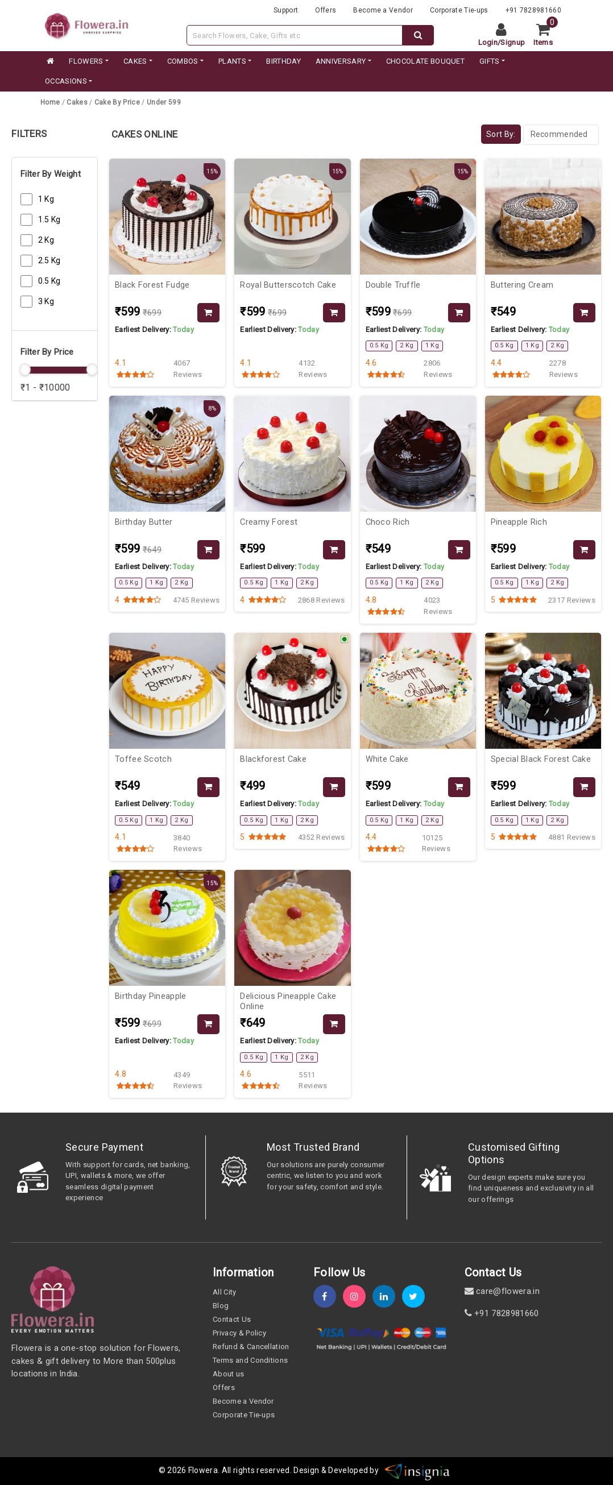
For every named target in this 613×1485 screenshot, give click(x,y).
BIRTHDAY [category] (283, 61)
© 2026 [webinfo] (173, 1470)
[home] (49, 61)
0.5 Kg (49, 280)
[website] (86, 24)
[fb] (328, 1296)
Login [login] (488, 42)
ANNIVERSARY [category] (341, 61)
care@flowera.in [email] (502, 1291)
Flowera (203, 1470)
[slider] (25, 369)
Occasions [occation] (66, 81)
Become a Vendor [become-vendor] (383, 10)
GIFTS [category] (489, 61)
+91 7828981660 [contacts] (533, 10)
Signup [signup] (512, 42)
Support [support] (286, 10)
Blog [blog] (221, 1305)
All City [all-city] (225, 1292)
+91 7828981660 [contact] (502, 1313)
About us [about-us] (229, 1374)
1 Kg (46, 199)
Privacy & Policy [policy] (239, 1333)
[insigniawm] (417, 1470)
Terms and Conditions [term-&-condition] (250, 1360)
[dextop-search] (418, 35)
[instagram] (357, 1296)
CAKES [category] (135, 61)
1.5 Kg (49, 219)
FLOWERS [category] (86, 61)
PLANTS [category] (232, 61)
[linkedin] (387, 1296)
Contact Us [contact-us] (232, 1319)
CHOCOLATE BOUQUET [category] (425, 61)
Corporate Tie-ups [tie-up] (459, 10)
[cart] (547, 35)
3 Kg (46, 301)
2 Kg (46, 239)
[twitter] (417, 1296)
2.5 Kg (49, 260)
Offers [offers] (325, 10)
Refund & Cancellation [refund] (251, 1346)
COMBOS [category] (182, 61)
